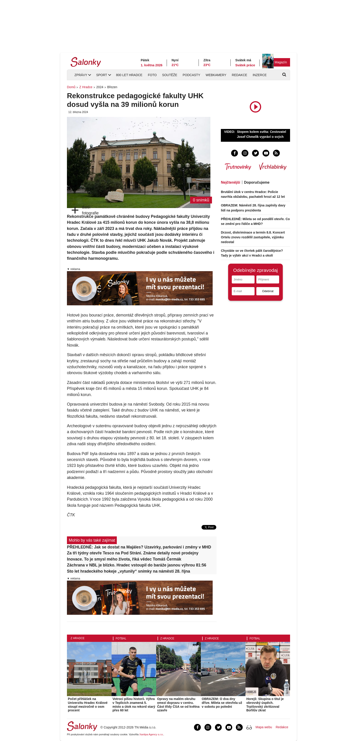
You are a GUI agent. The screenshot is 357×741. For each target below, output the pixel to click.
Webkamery (216, 75)
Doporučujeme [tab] (257, 182)
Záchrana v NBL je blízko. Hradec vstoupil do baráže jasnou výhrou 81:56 (136, 565)
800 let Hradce (129, 75)
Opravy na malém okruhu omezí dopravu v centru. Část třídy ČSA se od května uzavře (178, 704)
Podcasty (191, 75)
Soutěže (169, 75)
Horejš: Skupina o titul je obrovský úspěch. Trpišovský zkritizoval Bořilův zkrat (265, 704)
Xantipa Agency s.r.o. (151, 734)
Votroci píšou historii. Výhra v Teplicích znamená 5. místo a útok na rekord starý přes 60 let (133, 704)
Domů (71, 87)
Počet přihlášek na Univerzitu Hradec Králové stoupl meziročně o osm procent (87, 704)
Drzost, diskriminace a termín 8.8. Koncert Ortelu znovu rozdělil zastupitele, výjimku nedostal (253, 237)
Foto (152, 75)
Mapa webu (263, 727)
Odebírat (267, 291)
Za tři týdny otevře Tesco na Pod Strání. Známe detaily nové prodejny (132, 553)
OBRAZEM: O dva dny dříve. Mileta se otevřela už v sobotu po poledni (222, 702)
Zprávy (80, 75)
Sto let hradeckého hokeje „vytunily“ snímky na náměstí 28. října (128, 571)
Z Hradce (85, 87)
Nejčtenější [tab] (230, 182)
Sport (101, 75)
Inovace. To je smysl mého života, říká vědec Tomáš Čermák (124, 559)
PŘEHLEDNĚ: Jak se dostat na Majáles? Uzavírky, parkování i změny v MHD (139, 547)
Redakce (239, 75)
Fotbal (121, 638)
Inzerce (260, 75)
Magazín (281, 62)
